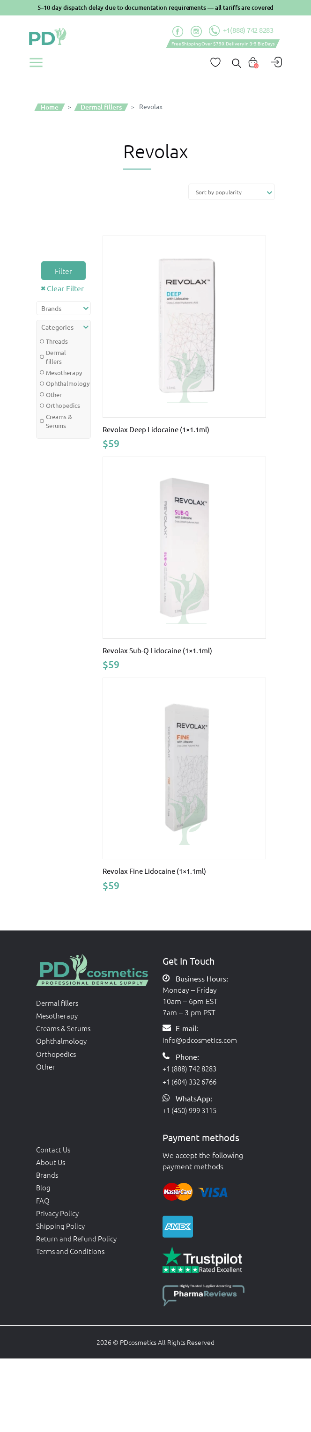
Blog (43, 1193)
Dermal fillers (56, 357)
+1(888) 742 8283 (241, 31)
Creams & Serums (59, 421)
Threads (57, 341)
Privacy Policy (58, 1221)
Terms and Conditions (72, 1263)
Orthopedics (61, 405)
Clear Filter (65, 288)
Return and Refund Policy (78, 1249)
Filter (63, 271)
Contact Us (54, 1150)
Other (54, 395)
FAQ (43, 1207)
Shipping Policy (61, 1235)
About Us (51, 1164)
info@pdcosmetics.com (201, 1036)
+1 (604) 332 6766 (193, 1080)
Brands (47, 1179)
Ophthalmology (61, 383)
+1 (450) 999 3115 (193, 1110)
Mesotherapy (61, 372)
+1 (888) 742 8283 (193, 1066)
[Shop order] (231, 192)
